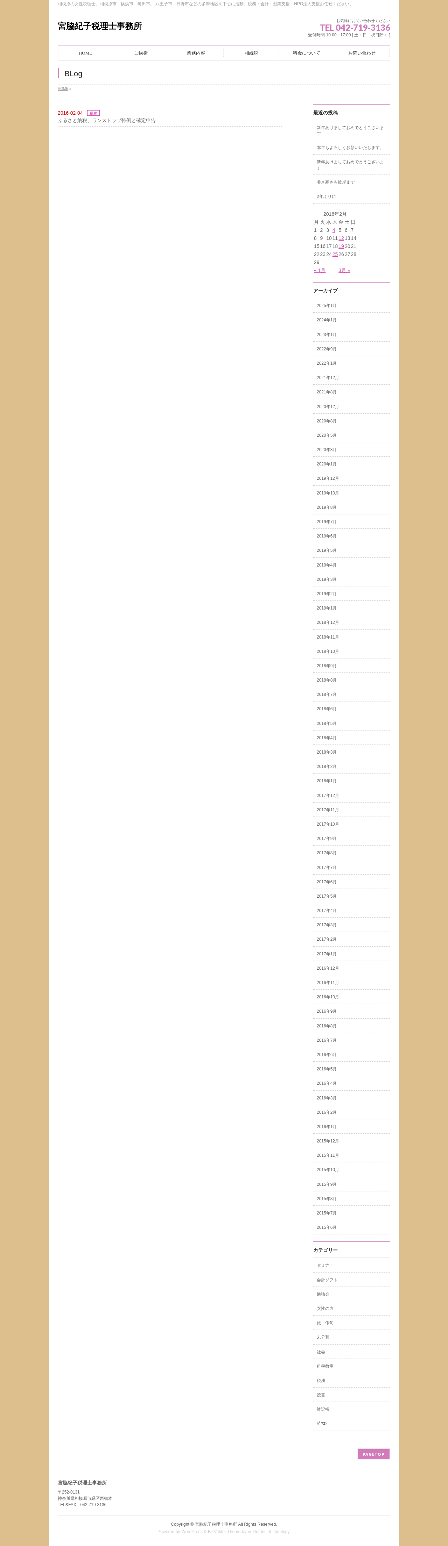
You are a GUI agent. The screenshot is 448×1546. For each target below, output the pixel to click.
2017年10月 (328, 824)
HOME (63, 89)
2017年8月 (327, 852)
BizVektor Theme (224, 1531)
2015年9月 (327, 1184)
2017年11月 (328, 809)
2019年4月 (327, 565)
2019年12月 (328, 478)
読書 (321, 1394)
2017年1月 (327, 954)
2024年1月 (327, 320)
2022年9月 (327, 349)
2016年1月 (327, 1126)
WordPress (192, 1531)
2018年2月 (327, 766)
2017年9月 (327, 838)
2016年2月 (327, 1112)
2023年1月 (327, 334)
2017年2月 (327, 939)
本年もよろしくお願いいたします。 (350, 147)
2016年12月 (328, 968)
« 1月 (320, 270)
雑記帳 (323, 1409)
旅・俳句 (325, 1322)
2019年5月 (327, 550)
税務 (93, 113)
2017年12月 (328, 795)
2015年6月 (327, 1227)
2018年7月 (327, 694)
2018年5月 (327, 723)
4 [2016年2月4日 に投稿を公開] (333, 230)
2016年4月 (327, 1083)
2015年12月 (328, 1141)
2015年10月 (328, 1169)
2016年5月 (327, 1069)
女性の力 (325, 1308)
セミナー (325, 1265)
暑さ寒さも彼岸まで (336, 182)
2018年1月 (327, 780)
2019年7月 (327, 521)
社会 (321, 1351)
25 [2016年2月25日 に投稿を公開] (335, 254)
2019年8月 (327, 507)
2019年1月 (327, 608)
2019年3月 (327, 579)
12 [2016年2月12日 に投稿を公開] (341, 238)
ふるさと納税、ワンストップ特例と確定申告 (107, 120)
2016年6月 (327, 1054)
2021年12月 (328, 377)
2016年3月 (327, 1098)
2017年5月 (327, 896)
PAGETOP (374, 1454)
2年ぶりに (326, 196)
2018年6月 (327, 708)
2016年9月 (327, 1011)
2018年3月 (327, 752)
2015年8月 (327, 1198)
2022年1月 (327, 363)
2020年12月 (328, 406)
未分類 (323, 1337)
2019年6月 (327, 536)
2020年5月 (327, 435)
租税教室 (325, 1366)
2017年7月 (327, 867)
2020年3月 (327, 449)
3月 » (344, 270)
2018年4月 (327, 737)
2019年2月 (327, 593)
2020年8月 (327, 421)
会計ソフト (327, 1279)
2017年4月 (327, 910)
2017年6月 (327, 881)
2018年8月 (327, 680)
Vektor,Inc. (257, 1531)
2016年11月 (328, 982)
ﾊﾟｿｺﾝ (322, 1423)
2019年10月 (328, 493)
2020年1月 (327, 464)
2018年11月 (328, 637)
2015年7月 (327, 1213)
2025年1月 (327, 305)
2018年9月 (327, 665)
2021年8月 (327, 392)
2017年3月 (327, 924)
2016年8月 (327, 1026)
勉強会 (323, 1294)
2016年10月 (328, 997)
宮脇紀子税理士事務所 (100, 26)
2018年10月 (328, 651)
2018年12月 (328, 622)
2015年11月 (328, 1155)
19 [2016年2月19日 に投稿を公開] (341, 246)
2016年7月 (327, 1040)
